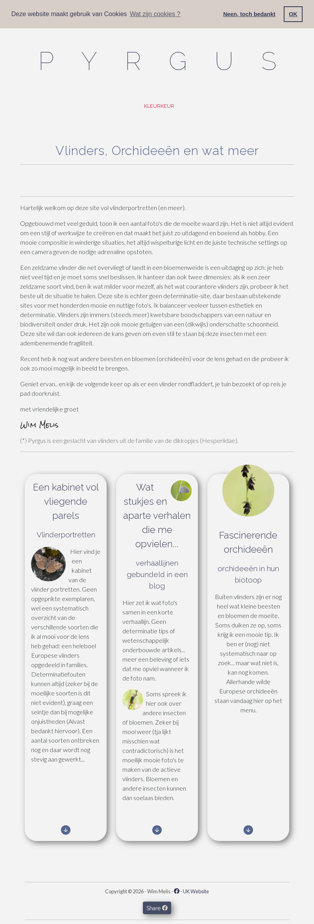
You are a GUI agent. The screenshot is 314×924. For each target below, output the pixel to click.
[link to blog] (157, 831)
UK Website (196, 891)
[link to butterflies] (65, 831)
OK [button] (293, 14)
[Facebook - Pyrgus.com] (176, 891)
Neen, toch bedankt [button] (249, 14)
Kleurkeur (159, 106)
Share (157, 907)
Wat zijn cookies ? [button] (155, 14)
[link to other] (248, 831)
